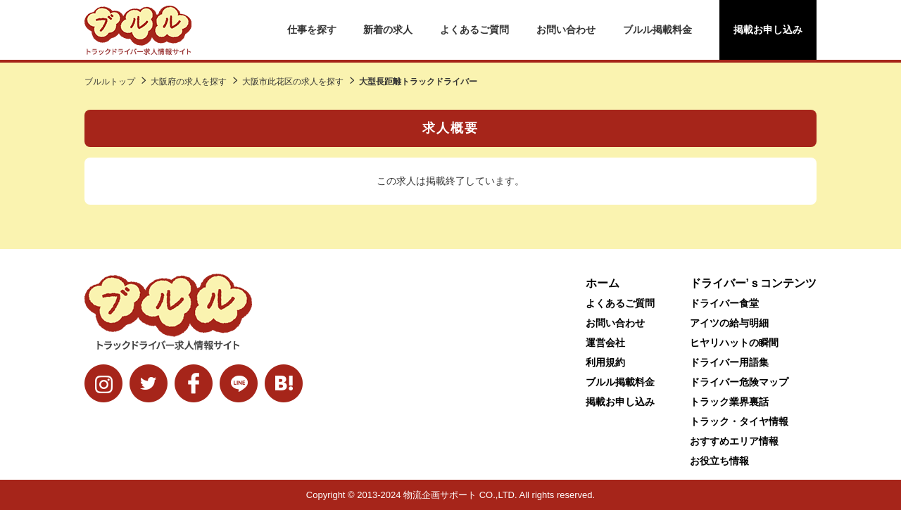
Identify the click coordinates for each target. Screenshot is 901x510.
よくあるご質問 (474, 29)
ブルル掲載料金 (657, 29)
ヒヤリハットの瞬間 (734, 342)
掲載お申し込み (767, 29)
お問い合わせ (566, 29)
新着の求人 (387, 29)
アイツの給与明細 (729, 323)
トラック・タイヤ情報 (739, 421)
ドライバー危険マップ (739, 382)
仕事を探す (311, 29)
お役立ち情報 (719, 460)
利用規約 (605, 362)
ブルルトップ (109, 82)
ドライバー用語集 (729, 362)
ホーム (602, 283)
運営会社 (605, 342)
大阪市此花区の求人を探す (293, 82)
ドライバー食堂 (724, 303)
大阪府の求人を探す (189, 82)
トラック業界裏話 (729, 401)
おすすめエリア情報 (734, 441)
